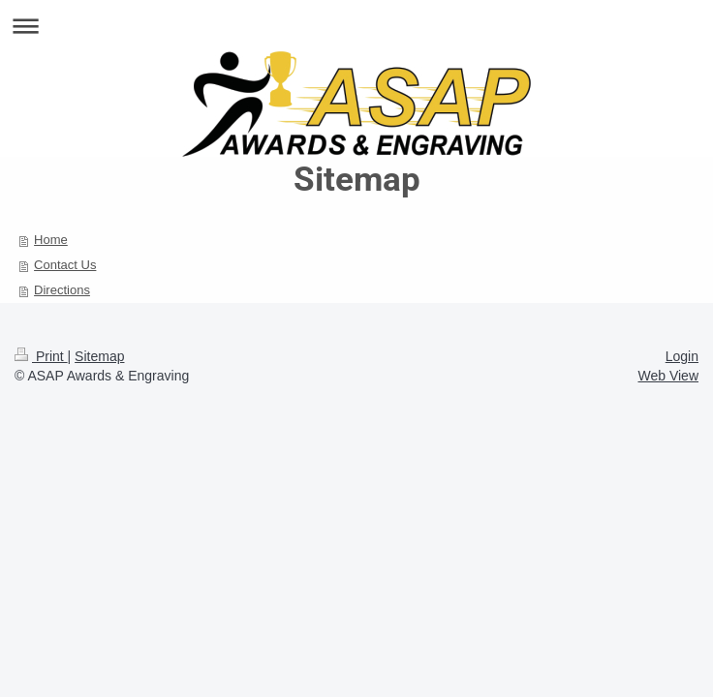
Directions (62, 290)
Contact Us (65, 265)
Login (682, 356)
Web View (667, 375)
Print (41, 356)
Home (51, 239)
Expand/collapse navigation (356, 25)
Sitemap (99, 356)
